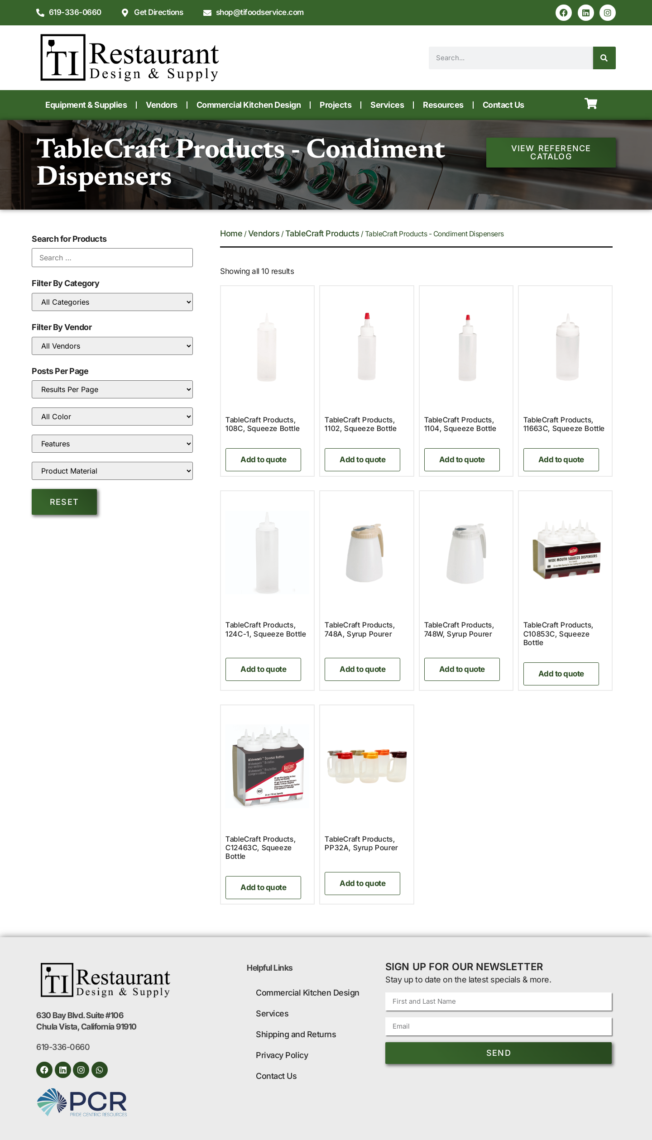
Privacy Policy (282, 1055)
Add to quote (263, 459)
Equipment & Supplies (86, 105)
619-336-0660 (63, 1047)
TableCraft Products (322, 233)
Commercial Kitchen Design (249, 105)
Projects (335, 105)
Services (387, 105)
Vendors (161, 105)
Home (231, 233)
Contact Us (503, 105)
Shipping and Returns (296, 1034)
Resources (443, 105)
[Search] (604, 58)
